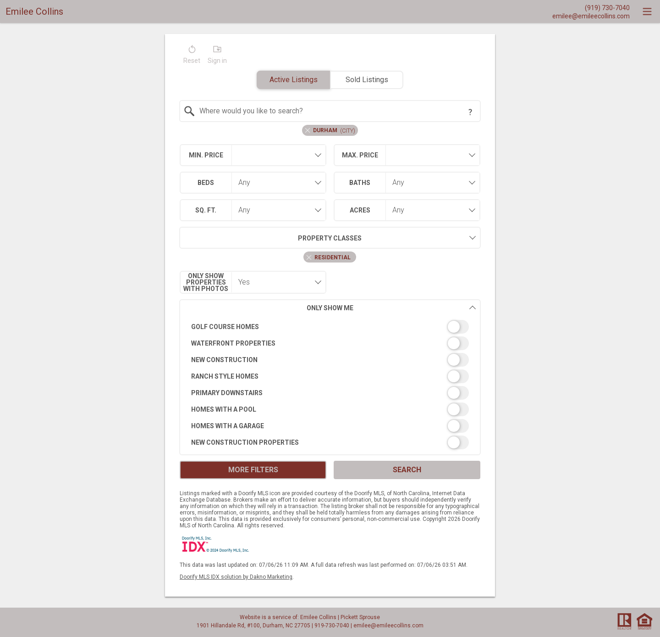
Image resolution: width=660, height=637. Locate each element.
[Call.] (591, 7)
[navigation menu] (647, 11)
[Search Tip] (470, 111)
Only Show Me (391, 308)
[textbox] (336, 111)
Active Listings (294, 79)
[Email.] (591, 15)
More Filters (253, 469)
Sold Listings (367, 79)
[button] (192, 56)
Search (407, 469)
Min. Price (206, 155)
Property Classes (270, 238)
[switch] (330, 326)
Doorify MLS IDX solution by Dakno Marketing (236, 577)
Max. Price (360, 155)
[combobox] (330, 111)
